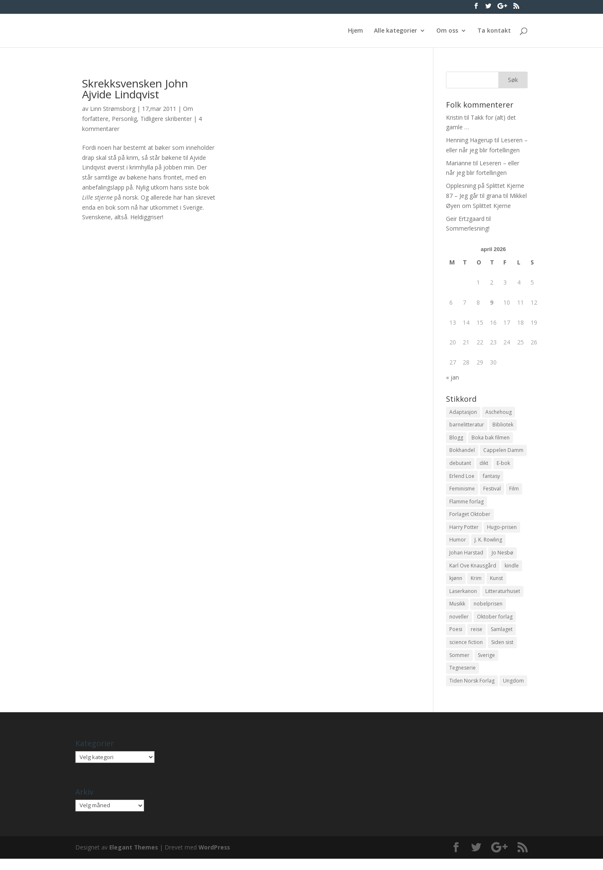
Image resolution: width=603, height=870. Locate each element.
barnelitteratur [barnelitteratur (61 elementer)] (466, 425)
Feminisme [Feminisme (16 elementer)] (462, 491)
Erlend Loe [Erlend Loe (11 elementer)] (461, 478)
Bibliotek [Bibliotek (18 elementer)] (502, 425)
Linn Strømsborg (112, 109)
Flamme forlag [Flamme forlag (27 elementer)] (466, 505)
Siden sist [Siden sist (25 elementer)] (502, 651)
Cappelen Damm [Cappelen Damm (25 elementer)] (503, 452)
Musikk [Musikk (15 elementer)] (457, 612)
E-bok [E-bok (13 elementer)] (503, 465)
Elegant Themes (134, 858)
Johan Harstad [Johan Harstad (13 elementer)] (466, 558)
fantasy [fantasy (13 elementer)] (491, 478)
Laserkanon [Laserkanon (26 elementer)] (463, 598)
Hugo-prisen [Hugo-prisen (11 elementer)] (502, 532)
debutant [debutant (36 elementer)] (460, 465)
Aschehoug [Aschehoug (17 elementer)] (498, 412)
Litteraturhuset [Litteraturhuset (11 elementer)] (502, 598)
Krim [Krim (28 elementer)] (476, 585)
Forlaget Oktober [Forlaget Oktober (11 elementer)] (469, 518)
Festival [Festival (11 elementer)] (492, 491)
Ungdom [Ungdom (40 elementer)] (513, 691)
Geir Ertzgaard (465, 219)
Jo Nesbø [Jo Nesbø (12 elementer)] (502, 558)
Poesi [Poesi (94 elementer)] (455, 638)
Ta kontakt (494, 31)
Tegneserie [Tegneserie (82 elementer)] (462, 678)
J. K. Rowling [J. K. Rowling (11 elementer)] (488, 545)
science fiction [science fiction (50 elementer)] (466, 651)
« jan (452, 377)
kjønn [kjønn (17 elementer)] (455, 585)
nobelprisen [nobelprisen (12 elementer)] (488, 612)
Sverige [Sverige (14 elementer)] (486, 665)
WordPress (216, 858)
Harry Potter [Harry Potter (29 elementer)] (464, 532)
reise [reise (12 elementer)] (476, 638)
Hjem (355, 31)
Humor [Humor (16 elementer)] (457, 545)
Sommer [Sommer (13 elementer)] (459, 665)
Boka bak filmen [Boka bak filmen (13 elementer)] (491, 438)
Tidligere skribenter (166, 119)
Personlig (124, 119)
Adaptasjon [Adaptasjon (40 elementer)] (463, 412)
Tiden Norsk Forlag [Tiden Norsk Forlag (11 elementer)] (472, 691)
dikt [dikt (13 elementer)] (483, 465)
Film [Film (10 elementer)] (514, 491)
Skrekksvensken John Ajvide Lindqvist (135, 89)
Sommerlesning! (468, 228)
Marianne (459, 163)
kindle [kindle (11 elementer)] (512, 571)
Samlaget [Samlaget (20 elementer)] (502, 638)
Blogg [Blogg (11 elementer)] (456, 438)
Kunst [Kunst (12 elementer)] (496, 585)
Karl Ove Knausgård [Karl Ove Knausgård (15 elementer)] (472, 571)
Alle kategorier (395, 31)
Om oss (447, 31)
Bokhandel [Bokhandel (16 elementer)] (462, 452)
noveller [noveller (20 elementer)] (459, 625)
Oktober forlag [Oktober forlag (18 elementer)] (495, 625)
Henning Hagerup (469, 140)
